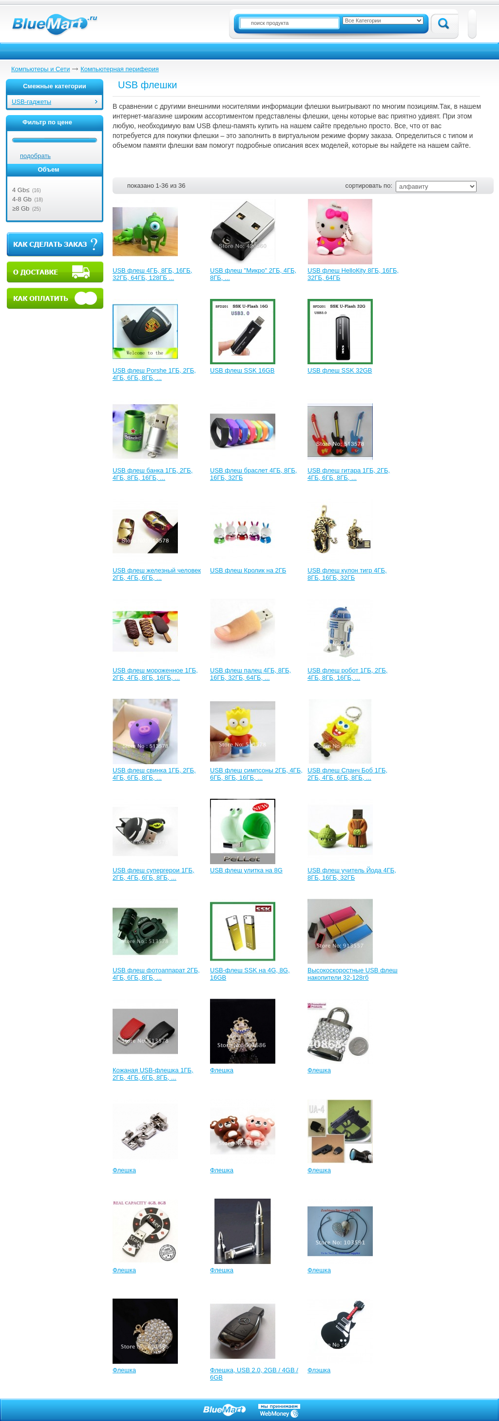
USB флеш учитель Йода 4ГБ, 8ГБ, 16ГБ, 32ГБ (351, 874)
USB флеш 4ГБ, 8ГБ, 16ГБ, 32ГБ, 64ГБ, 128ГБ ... (152, 274)
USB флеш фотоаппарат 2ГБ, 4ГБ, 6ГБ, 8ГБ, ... (156, 974)
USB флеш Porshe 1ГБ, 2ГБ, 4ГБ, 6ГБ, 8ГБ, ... (154, 374)
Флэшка (318, 1370)
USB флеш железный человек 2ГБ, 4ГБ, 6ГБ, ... (157, 574)
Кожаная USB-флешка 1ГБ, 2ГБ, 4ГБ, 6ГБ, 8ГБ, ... (153, 1073)
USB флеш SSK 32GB (339, 370)
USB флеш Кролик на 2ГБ (248, 570)
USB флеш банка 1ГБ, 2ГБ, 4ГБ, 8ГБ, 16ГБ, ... (152, 474)
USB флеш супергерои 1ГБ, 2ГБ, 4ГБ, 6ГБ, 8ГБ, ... (153, 874)
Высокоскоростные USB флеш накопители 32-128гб (352, 974)
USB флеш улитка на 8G (246, 870)
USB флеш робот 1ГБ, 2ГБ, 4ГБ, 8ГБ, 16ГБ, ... (347, 674)
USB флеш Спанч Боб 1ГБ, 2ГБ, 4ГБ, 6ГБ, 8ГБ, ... (347, 774)
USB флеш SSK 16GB (242, 370)
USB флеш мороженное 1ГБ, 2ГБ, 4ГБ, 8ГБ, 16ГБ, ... (155, 674)
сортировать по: (368, 185)
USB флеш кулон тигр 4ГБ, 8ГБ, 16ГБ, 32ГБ (347, 574)
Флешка (221, 1070)
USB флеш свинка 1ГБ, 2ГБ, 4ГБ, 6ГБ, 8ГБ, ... (154, 774)
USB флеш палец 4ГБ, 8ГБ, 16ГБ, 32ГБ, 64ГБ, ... (250, 674)
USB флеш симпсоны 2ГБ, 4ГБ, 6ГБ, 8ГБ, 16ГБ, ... (256, 774)
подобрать (35, 155)
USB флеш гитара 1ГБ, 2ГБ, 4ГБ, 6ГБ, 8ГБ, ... (348, 474)
